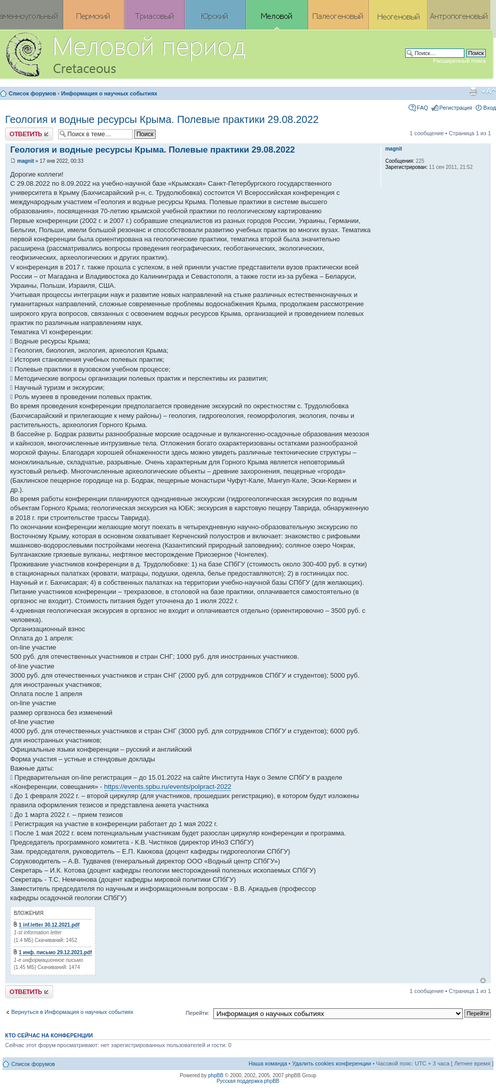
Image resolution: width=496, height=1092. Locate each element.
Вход (489, 108)
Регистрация (455, 108)
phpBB (216, 1075)
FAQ (422, 108)
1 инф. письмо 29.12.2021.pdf (55, 952)
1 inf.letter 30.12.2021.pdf (49, 925)
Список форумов (32, 93)
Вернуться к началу (483, 980)
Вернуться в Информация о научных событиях (72, 1012)
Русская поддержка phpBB (247, 1081)
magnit (25, 161)
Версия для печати (473, 91)
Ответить (29, 134)
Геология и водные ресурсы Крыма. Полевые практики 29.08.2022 (161, 119)
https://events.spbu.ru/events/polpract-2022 (167, 786)
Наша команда (268, 1063)
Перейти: (198, 1013)
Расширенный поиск (459, 61)
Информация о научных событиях (109, 93)
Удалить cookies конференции (331, 1063)
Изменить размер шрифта (488, 91)
